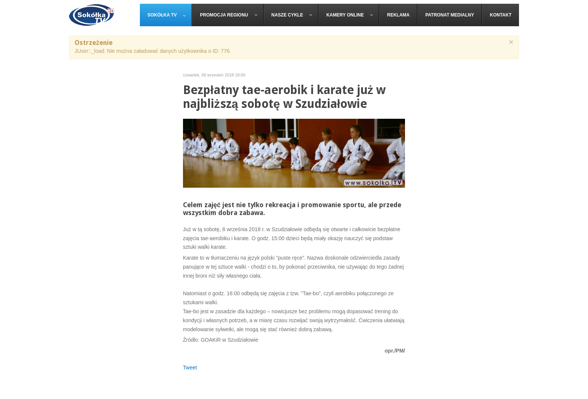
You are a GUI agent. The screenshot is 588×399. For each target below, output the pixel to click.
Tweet (190, 368)
